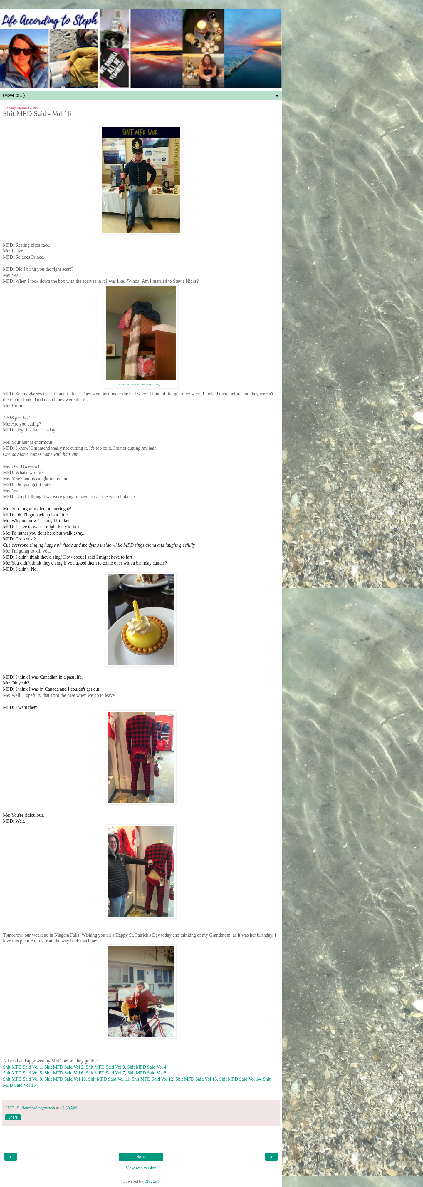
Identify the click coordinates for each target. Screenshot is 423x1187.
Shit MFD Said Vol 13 (196, 1078)
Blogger (151, 1181)
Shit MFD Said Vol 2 (63, 1066)
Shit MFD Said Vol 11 (108, 1078)
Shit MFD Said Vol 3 (105, 1066)
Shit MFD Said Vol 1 (22, 1066)
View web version (141, 1168)
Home (141, 1157)
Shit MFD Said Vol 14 (240, 1078)
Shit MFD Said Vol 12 (152, 1078)
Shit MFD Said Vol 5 (22, 1072)
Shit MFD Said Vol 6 (63, 1072)
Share (13, 1117)
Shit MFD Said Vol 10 (65, 1078)
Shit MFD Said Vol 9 (22, 1078)
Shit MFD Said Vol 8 (146, 1072)
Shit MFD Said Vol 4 (146, 1066)
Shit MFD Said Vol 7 (105, 1072)
